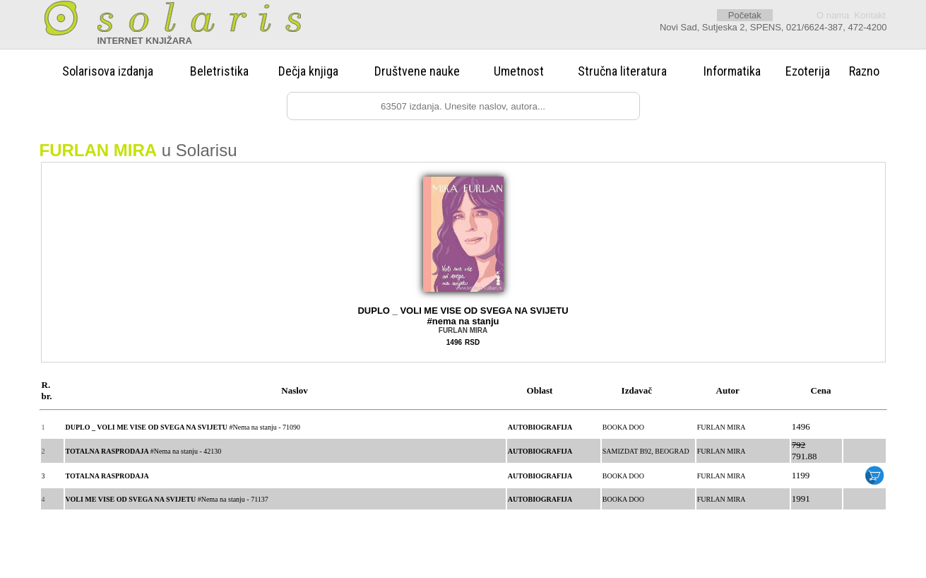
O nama (833, 15)
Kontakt (869, 15)
